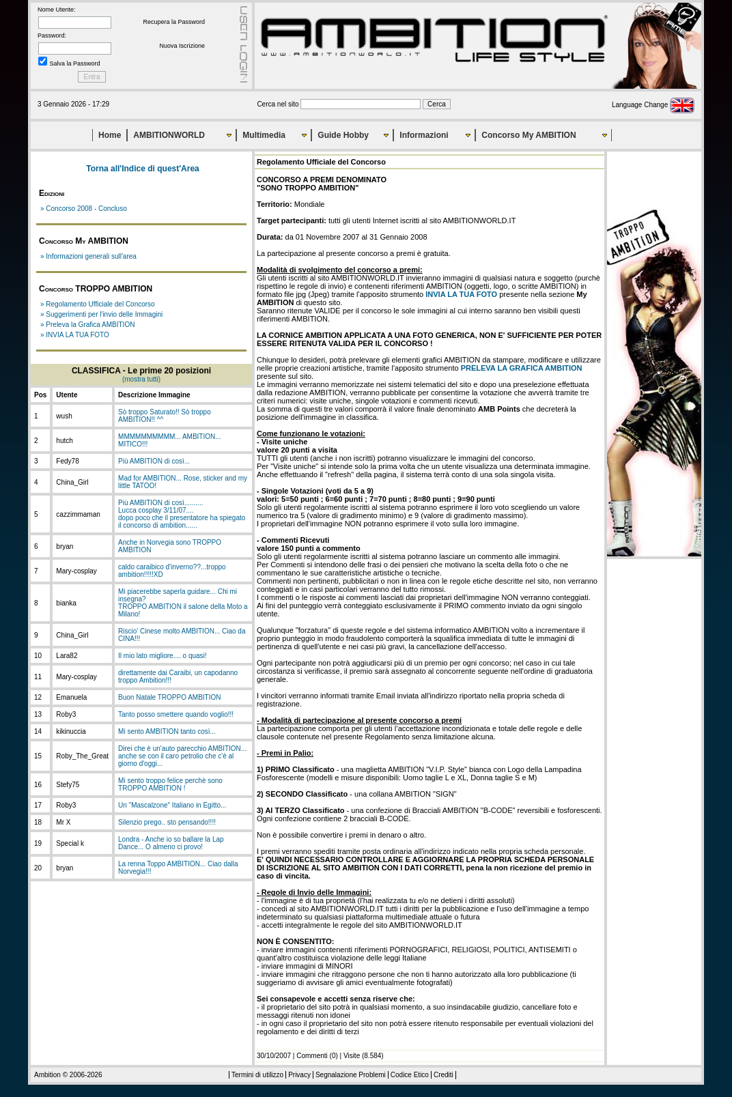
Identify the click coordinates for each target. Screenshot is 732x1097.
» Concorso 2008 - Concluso (83, 208)
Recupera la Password (174, 21)
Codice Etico (410, 1075)
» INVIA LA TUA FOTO (74, 335)
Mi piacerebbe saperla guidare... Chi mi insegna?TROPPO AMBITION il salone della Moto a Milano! (183, 603)
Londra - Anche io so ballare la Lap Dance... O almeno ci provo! (171, 843)
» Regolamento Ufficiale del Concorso (97, 304)
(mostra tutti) (141, 379)
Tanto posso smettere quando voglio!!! (176, 714)
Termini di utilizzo (257, 1075)
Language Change (653, 105)
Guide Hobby (343, 135)
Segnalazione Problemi (350, 1075)
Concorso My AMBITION (528, 135)
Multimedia (263, 135)
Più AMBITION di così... (154, 461)
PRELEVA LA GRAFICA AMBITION (521, 368)
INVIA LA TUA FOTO (461, 294)
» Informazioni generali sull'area (88, 256)
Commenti (312, 1055)
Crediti (443, 1075)
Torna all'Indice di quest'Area (142, 168)
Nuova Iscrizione (182, 45)
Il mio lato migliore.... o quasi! (162, 655)
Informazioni (423, 135)
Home (109, 135)
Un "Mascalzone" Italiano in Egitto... (172, 805)
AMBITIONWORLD (169, 135)
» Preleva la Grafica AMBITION (87, 324)
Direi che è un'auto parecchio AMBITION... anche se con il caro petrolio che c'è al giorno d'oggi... (182, 756)
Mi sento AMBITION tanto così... (167, 731)
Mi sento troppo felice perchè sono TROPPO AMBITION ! (170, 784)
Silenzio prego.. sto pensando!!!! (167, 822)
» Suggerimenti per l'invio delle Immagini (101, 314)
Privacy (299, 1075)
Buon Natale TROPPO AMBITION (169, 697)
